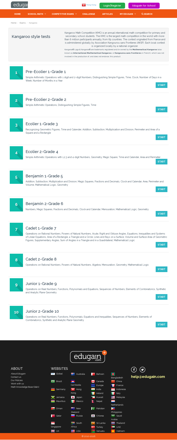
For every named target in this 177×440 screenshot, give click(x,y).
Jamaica (57, 397)
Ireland (97, 393)
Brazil (56, 381)
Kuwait (97, 397)
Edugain (23, 5)
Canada (97, 381)
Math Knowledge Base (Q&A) (25, 387)
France (117, 385)
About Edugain (18, 374)
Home (17, 14)
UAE (116, 427)
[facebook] (134, 370)
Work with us (17, 384)
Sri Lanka (98, 423)
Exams (23, 23)
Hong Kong (89, 5)
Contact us (16, 377)
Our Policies (17, 380)
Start (161, 85)
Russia (77, 416)
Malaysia (118, 397)
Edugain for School (144, 5)
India (96, 389)
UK (55, 431)
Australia (78, 374)
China (116, 381)
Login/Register (112, 5)
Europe (97, 385)
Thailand (118, 423)
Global (57, 374)
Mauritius (58, 401)
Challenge (88, 14)
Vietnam (118, 431)
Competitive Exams (63, 14)
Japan (76, 397)
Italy (115, 393)
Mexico (77, 401)
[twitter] (142, 370)
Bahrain (97, 374)
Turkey (97, 427)
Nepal (96, 401)
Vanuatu (98, 431)
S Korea (97, 416)
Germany (58, 389)
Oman (56, 409)
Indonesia (118, 389)
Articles (107, 14)
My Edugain (126, 14)
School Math (35, 14)
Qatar (56, 416)
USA (76, 431)
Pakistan (98, 409)
